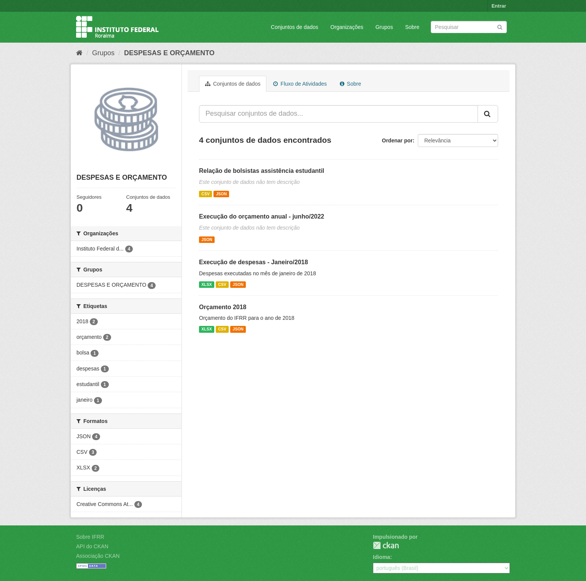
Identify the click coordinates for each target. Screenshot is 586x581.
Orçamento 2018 (223, 307)
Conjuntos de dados (294, 27)
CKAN (386, 545)
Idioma (381, 557)
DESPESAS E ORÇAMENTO (169, 53)
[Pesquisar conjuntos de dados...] (338, 114)
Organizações (346, 27)
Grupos (384, 27)
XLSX (206, 284)
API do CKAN (92, 546)
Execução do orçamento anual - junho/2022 (261, 216)
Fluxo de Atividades (299, 84)
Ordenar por (397, 140)
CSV (205, 194)
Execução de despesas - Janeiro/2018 (253, 262)
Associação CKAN (97, 556)
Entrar (499, 6)
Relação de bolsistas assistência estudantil (261, 171)
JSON (221, 194)
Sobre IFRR (90, 537)
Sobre (412, 27)
